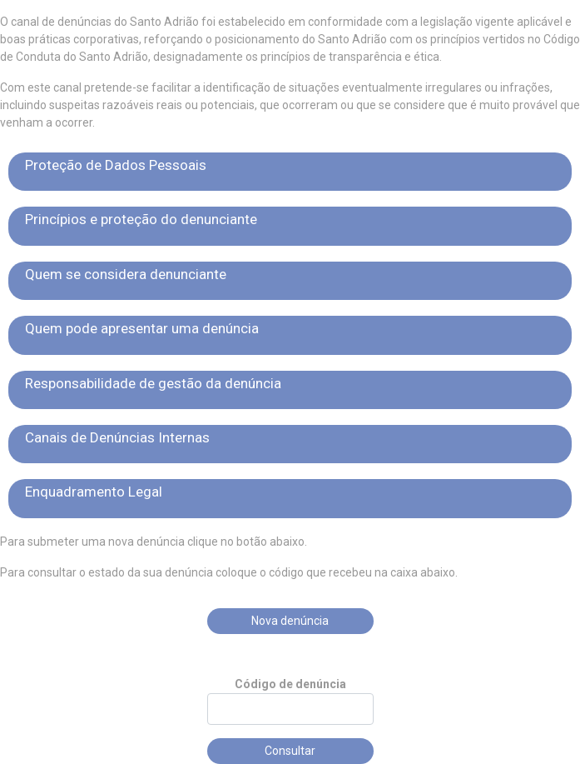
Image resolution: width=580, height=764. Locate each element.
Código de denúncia (290, 684)
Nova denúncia (290, 620)
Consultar (290, 750)
